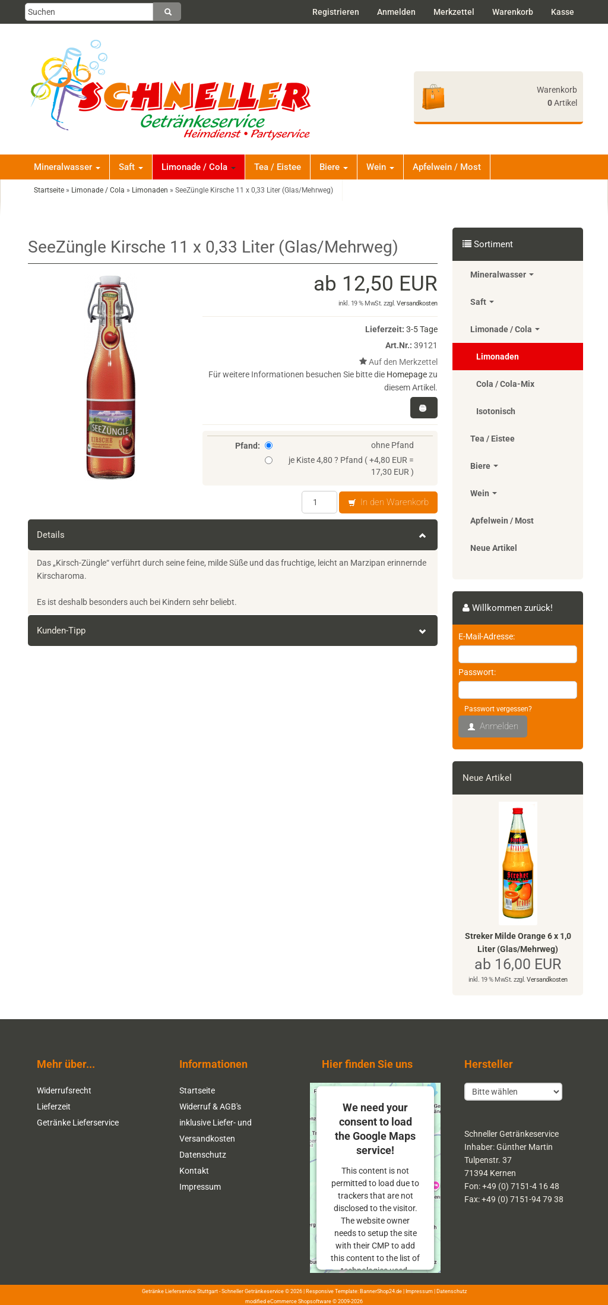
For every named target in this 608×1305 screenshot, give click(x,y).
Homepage (407, 374)
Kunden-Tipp (233, 630)
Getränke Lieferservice (78, 1122)
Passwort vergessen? (498, 709)
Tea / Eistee (277, 167)
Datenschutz (202, 1154)
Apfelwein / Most (447, 167)
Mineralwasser (67, 167)
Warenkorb (512, 12)
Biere (333, 167)
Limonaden (497, 356)
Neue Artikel (493, 548)
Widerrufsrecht (64, 1090)
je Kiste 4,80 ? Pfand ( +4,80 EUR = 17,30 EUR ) (339, 466)
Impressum (200, 1186)
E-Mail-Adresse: (486, 636)
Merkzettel (453, 12)
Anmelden (396, 12)
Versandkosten (417, 303)
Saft (131, 167)
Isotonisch (495, 411)
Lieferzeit (54, 1106)
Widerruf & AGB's (210, 1106)
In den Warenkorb (388, 503)
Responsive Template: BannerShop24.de (354, 1291)
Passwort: (477, 672)
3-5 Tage (422, 329)
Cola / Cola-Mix (505, 384)
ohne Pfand (339, 445)
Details (233, 534)
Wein (380, 167)
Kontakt (194, 1170)
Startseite (197, 1090)
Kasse (562, 12)
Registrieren (335, 12)
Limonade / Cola (199, 167)
